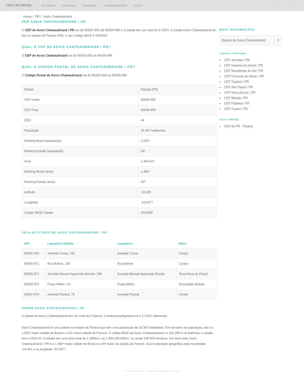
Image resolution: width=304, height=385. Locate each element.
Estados (48, 5)
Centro (183, 253)
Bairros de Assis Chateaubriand (243, 40)
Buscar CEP (284, 5)
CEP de (238, 126)
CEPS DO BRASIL (19, 5)
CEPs (139, 5)
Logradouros (115, 5)
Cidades (69, 5)
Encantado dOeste (192, 284)
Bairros (90, 5)
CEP (237, 60)
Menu (298, 5)
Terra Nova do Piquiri (193, 274)
